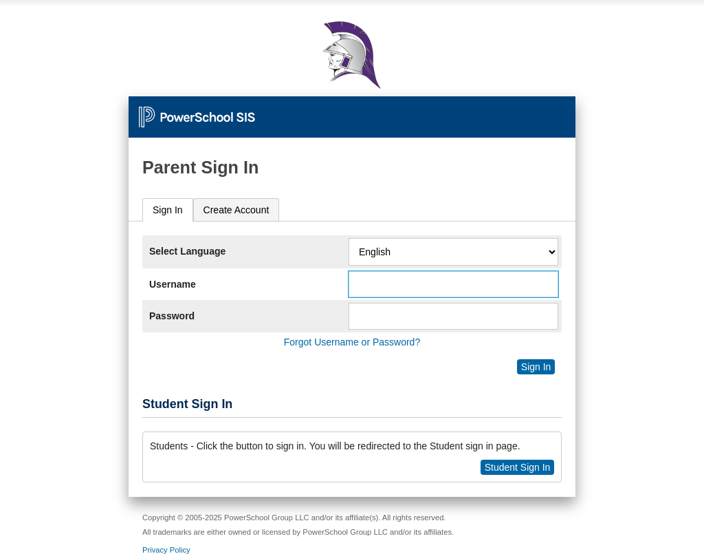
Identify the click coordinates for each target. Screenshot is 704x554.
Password (172, 315)
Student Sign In (518, 467)
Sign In (168, 209)
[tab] (167, 210)
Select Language (187, 251)
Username (172, 284)
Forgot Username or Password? (352, 342)
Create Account (237, 209)
